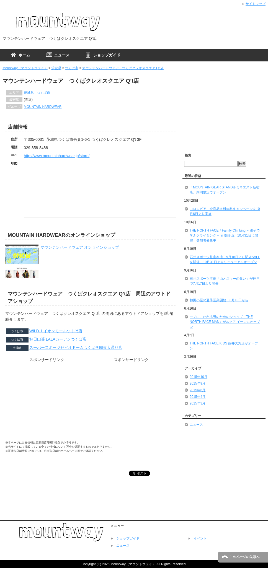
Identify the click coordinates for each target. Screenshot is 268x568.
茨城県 (56, 68)
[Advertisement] (46, 403)
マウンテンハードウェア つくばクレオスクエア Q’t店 (123, 68)
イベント (200, 538)
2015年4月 (197, 397)
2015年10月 (198, 377)
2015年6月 (197, 390)
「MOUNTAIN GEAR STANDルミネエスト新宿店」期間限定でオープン (224, 189)
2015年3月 (197, 403)
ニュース (196, 425)
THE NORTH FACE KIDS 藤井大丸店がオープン (224, 345)
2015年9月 (197, 383)
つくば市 (71, 68)
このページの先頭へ (244, 557)
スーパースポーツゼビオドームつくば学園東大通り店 (75, 347)
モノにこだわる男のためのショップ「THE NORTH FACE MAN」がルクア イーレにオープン (225, 322)
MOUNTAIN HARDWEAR (42, 107)
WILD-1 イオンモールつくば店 (55, 331)
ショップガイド (128, 538)
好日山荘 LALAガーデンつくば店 (57, 339)
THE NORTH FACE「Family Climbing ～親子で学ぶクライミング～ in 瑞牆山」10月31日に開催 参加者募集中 (225, 235)
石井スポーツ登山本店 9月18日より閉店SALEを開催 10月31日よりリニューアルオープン (225, 259)
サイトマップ (256, 4)
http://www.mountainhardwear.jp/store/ (56, 156)
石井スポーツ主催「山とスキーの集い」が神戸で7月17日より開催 (224, 281)
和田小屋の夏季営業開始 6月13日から (219, 300)
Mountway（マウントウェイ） (25, 68)
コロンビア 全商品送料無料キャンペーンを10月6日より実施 (225, 211)
